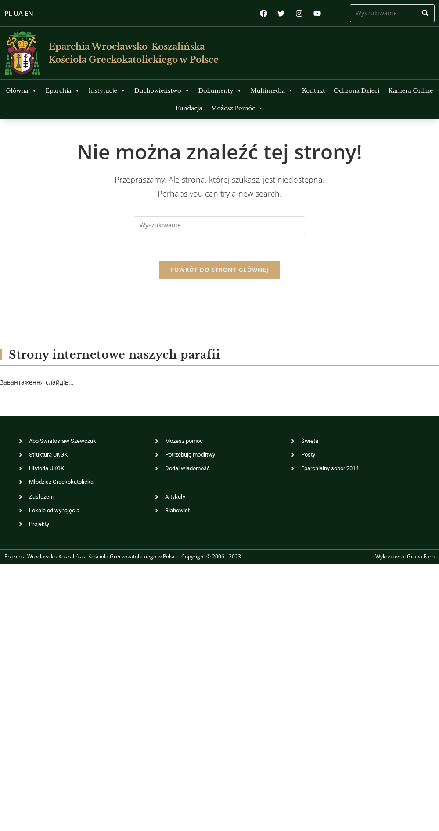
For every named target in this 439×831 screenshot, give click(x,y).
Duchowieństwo (161, 90)
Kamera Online (411, 90)
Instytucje (107, 90)
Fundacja (189, 108)
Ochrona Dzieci (356, 90)
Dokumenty (220, 90)
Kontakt (313, 90)
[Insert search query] (392, 13)
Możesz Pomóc (237, 108)
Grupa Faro (421, 556)
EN (29, 13)
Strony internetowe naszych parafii (114, 355)
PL (8, 13)
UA (18, 13)
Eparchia (63, 90)
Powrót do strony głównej (219, 269)
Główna (21, 90)
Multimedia (272, 90)
